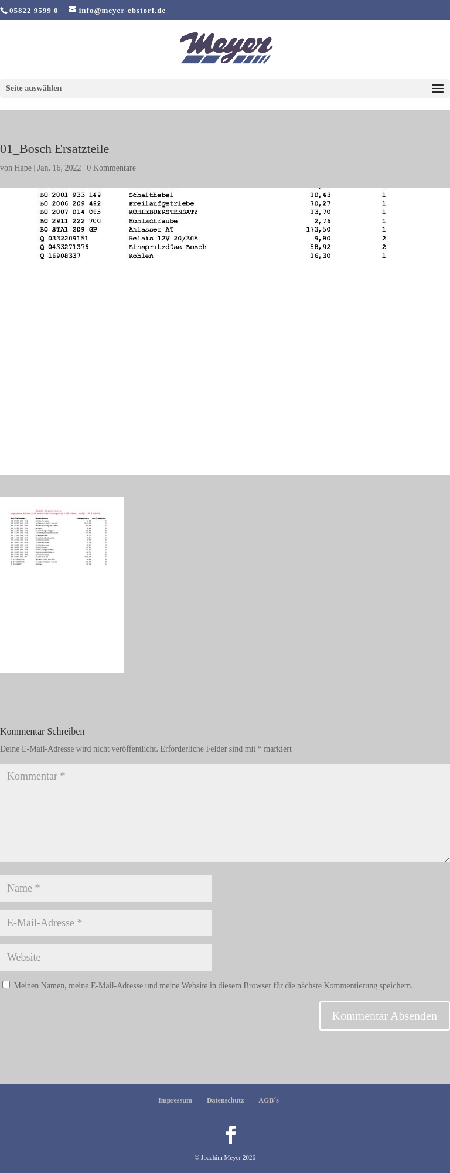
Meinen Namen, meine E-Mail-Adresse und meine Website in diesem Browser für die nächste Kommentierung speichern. (213, 985)
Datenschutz (225, 1100)
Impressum (175, 1100)
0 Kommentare (111, 168)
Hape (23, 168)
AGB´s (268, 1100)
